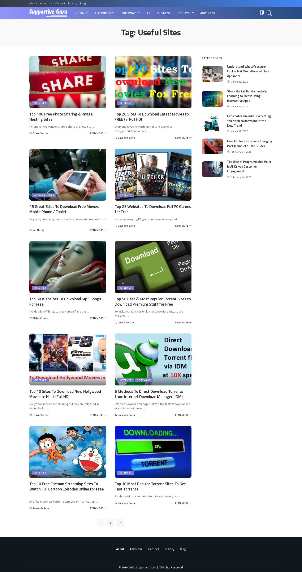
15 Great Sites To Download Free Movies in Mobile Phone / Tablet (65, 209)
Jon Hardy (38, 230)
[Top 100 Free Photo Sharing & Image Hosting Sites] (67, 82)
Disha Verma (40, 317)
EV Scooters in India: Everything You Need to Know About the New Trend (249, 121)
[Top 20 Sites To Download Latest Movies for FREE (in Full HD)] (153, 82)
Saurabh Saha (126, 137)
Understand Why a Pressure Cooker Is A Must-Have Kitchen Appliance (248, 71)
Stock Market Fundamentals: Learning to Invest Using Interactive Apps (247, 96)
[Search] (269, 13)
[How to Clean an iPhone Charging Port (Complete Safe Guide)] (212, 148)
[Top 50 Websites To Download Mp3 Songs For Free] (67, 267)
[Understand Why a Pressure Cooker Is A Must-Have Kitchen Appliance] (212, 74)
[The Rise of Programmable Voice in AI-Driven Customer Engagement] (212, 173)
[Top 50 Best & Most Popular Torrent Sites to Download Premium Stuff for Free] (153, 267)
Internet (40, 103)
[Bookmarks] (261, 13)
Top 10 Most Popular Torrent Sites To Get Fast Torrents (152, 485)
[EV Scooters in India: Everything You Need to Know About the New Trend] (212, 123)
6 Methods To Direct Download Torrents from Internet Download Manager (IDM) (150, 393)
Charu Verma (41, 133)
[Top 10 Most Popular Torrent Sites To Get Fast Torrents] (153, 451)
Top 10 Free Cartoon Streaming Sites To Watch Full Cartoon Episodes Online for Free (64, 488)
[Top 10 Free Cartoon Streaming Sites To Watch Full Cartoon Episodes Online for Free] (67, 451)
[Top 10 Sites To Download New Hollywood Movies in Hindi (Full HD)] (67, 359)
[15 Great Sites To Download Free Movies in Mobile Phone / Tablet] (67, 174)
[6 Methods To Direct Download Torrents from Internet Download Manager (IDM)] (153, 359)
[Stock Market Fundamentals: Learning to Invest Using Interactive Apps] (212, 99)
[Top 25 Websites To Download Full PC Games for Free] (153, 174)
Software (143, 379)
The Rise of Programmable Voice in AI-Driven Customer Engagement (249, 170)
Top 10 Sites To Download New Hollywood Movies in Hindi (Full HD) (67, 393)
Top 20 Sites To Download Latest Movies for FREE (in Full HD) (151, 116)
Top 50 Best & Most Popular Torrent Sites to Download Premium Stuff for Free (152, 301)
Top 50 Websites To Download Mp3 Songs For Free (66, 301)
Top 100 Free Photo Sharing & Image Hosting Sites (62, 116)
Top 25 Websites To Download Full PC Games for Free (148, 209)
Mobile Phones (44, 195)
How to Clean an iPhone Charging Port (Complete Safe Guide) (248, 145)
